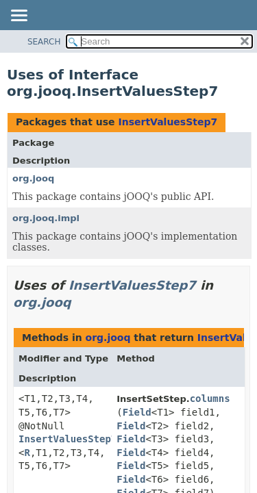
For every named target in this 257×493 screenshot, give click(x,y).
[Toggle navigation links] (18, 16)
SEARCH (44, 42)
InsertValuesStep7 (167, 121)
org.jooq (33, 178)
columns (210, 398)
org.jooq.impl (45, 218)
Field (137, 412)
